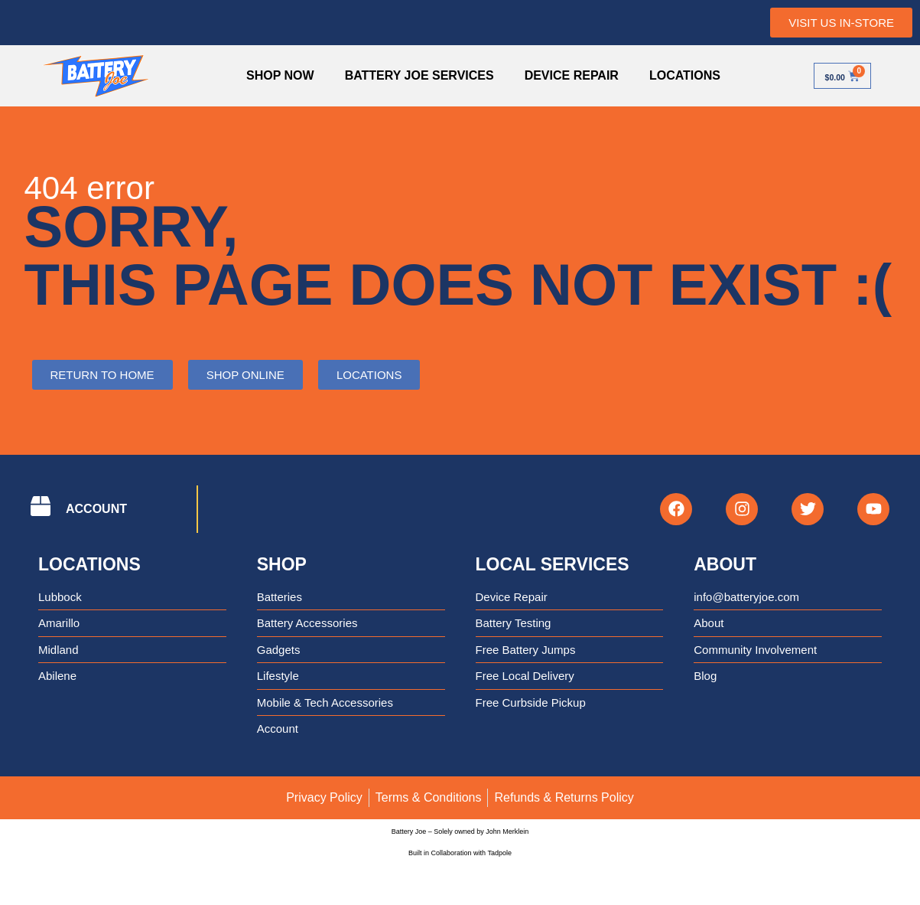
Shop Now (273, 75)
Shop (282, 570)
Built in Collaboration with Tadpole (460, 859)
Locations (677, 75)
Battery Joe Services (411, 75)
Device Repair (563, 75)
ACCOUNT (96, 511)
